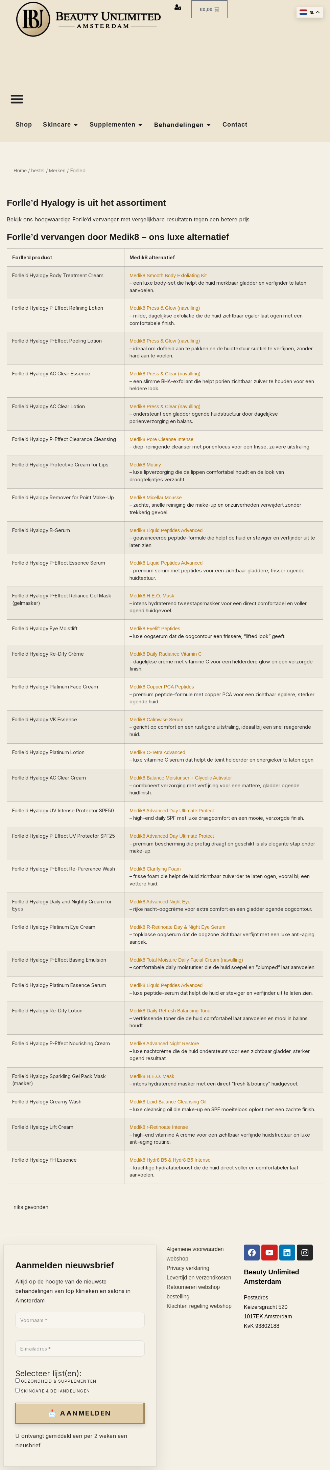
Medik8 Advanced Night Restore (164, 1043)
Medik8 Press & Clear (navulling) (165, 373)
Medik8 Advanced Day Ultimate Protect (171, 810)
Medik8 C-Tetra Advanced (157, 752)
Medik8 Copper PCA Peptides (161, 686)
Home (20, 170)
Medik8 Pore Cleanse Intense (161, 439)
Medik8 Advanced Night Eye (159, 901)
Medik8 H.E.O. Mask (151, 595)
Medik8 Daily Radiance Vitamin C (165, 654)
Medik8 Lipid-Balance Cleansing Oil (167, 1101)
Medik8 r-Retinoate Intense (158, 1127)
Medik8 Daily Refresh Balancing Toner (170, 1010)
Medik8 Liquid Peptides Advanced (166, 530)
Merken (57, 170)
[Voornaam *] (80, 1320)
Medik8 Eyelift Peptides (154, 628)
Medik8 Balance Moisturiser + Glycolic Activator (180, 778)
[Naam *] (258, 1351)
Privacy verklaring (188, 1268)
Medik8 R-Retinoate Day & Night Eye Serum (177, 927)
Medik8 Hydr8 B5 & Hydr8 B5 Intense (169, 1160)
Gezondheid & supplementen (55, 1380)
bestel (37, 170)
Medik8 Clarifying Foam (155, 869)
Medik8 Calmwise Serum (156, 719)
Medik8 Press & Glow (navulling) (164, 308)
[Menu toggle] (17, 99)
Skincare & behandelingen (52, 1390)
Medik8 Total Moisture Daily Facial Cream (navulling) (186, 960)
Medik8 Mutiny (145, 464)
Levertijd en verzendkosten (199, 1277)
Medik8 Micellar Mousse (155, 497)
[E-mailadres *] (80, 1348)
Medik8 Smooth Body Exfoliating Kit (168, 275)
